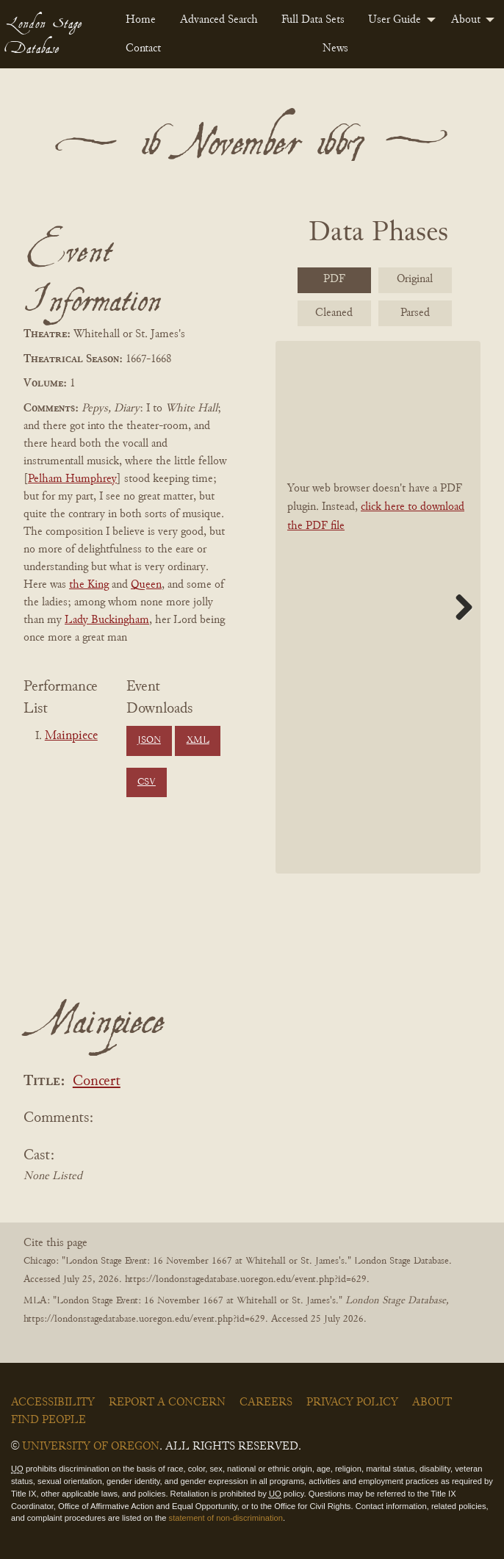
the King (89, 585)
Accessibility (53, 1402)
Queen (146, 585)
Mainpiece (71, 736)
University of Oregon (90, 1446)
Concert (96, 1082)
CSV (146, 782)
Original (415, 279)
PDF (334, 279)
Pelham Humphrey (72, 479)
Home (141, 20)
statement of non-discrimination (226, 1517)
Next (458, 607)
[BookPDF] (378, 607)
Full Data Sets (313, 20)
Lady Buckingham (107, 620)
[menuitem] (141, 20)
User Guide (394, 20)
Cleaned (334, 313)
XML (198, 740)
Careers (266, 1402)
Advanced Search (219, 20)
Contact (143, 48)
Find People (48, 1420)
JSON (149, 740)
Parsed (415, 313)
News (335, 48)
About (465, 20)
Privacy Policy (352, 1402)
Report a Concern (167, 1402)
